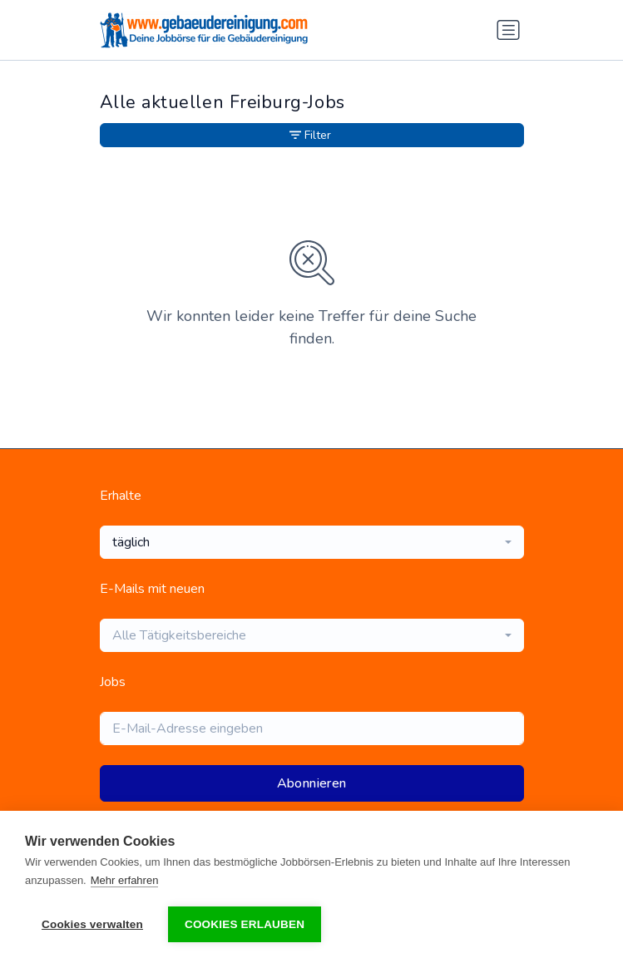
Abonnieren (312, 783)
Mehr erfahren (125, 880)
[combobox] (312, 542)
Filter (310, 135)
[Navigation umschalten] (508, 30)
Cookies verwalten (92, 924)
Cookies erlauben (244, 924)
